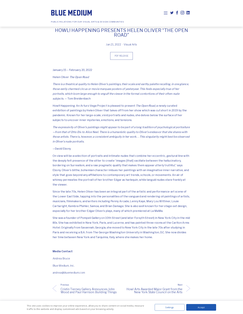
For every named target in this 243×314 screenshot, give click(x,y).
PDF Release (121, 56)
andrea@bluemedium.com (69, 272)
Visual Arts (130, 44)
